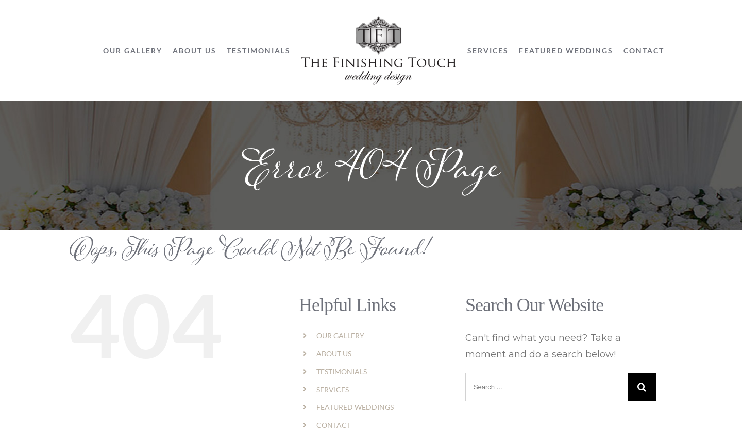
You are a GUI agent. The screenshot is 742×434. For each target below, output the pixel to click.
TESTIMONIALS (341, 371)
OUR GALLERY (340, 335)
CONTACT (333, 425)
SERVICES (332, 389)
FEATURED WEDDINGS (355, 407)
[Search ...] (546, 387)
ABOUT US (333, 353)
